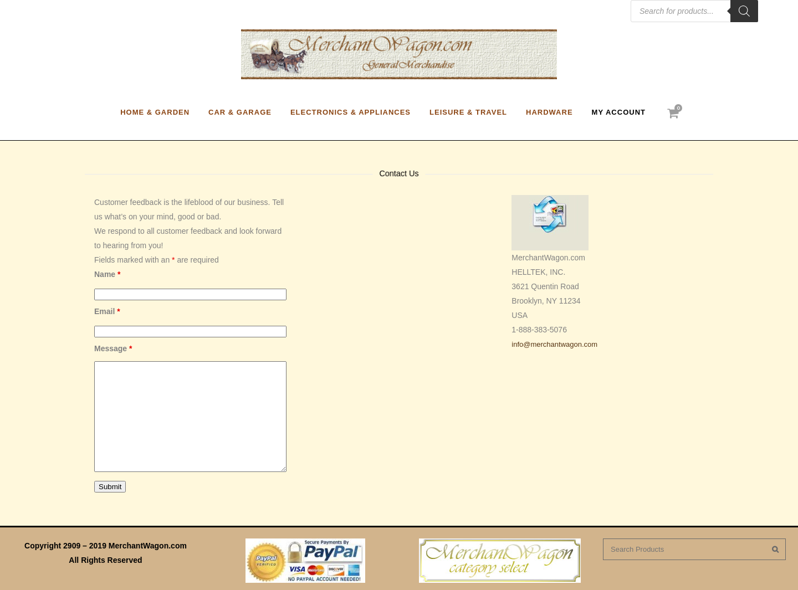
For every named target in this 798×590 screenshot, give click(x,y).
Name (107, 274)
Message (113, 348)
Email (107, 311)
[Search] (744, 11)
